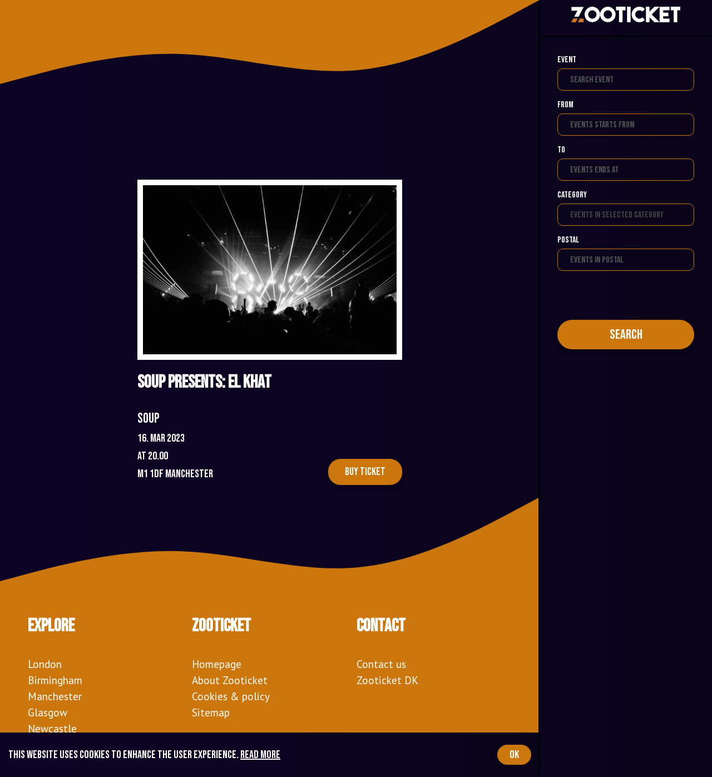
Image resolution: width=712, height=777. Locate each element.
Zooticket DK (387, 680)
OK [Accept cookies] (514, 754)
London (45, 664)
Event (566, 60)
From (565, 105)
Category (572, 195)
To (561, 150)
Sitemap (211, 712)
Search (626, 334)
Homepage (216, 664)
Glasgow (47, 712)
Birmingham (55, 680)
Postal (568, 240)
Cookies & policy (231, 696)
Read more (260, 754)
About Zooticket (230, 680)
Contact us (381, 664)
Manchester (55, 696)
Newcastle (52, 728)
